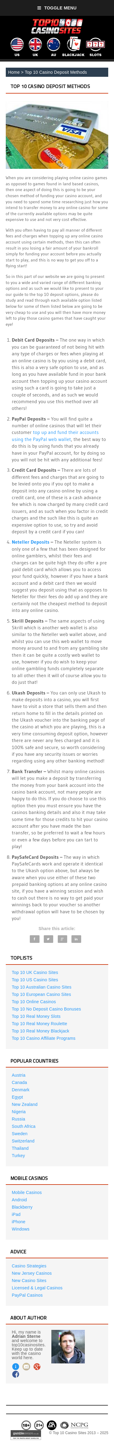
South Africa (24, 1126)
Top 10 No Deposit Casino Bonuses (46, 1009)
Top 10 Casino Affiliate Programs (44, 1038)
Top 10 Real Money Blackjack (40, 1031)
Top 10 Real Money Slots (36, 1016)
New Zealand (25, 1104)
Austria (19, 1075)
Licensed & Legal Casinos (37, 1287)
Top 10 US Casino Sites (35, 979)
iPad (16, 1214)
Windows (20, 1229)
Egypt (17, 1097)
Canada (19, 1082)
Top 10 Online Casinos (34, 1001)
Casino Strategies (29, 1265)
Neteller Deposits (31, 542)
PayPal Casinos (27, 1295)
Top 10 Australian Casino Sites (41, 987)
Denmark (20, 1089)
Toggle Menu (57, 7)
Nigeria (19, 1111)
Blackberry (22, 1207)
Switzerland (23, 1141)
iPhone (19, 1221)
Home (14, 72)
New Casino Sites (29, 1280)
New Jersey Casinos (32, 1273)
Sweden (20, 1133)
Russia (18, 1119)
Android (19, 1199)
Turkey (18, 1155)
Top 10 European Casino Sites (41, 994)
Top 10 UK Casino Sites (35, 972)
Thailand (20, 1148)
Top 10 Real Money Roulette (39, 1023)
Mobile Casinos (27, 1192)
